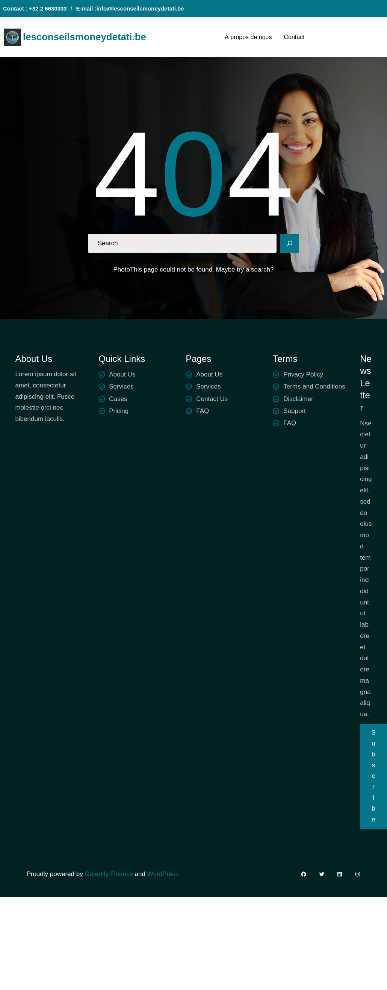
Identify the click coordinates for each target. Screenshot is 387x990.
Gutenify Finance (110, 874)
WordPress (163, 874)
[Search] (289, 243)
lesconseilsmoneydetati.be (84, 37)
